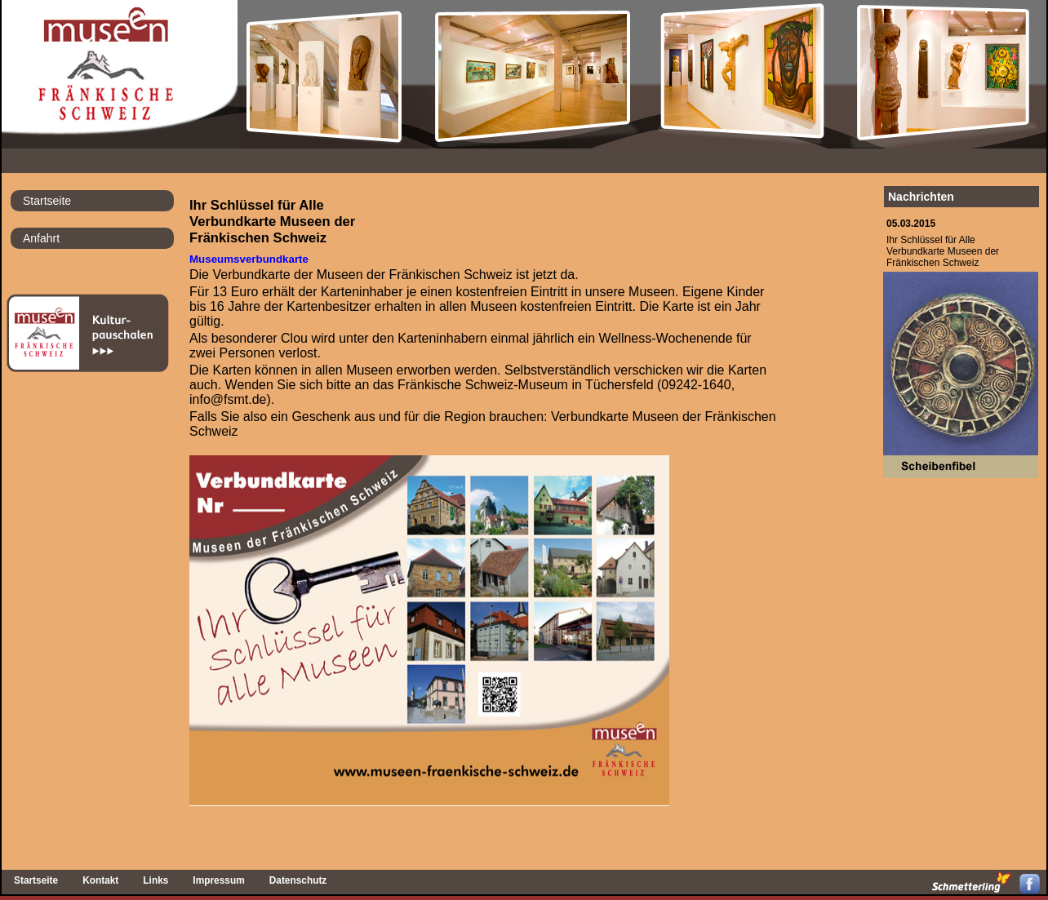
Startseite (47, 200)
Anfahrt (41, 238)
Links (155, 880)
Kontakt (100, 880)
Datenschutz (298, 880)
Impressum (218, 880)
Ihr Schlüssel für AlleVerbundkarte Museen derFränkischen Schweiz (942, 251)
